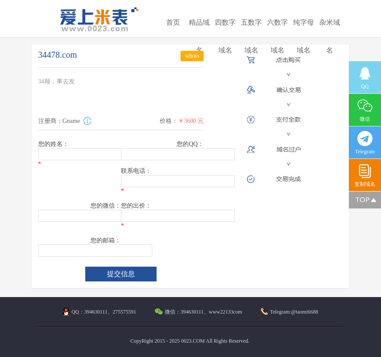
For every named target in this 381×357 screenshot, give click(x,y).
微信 (365, 110)
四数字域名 (225, 36)
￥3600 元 (191, 121)
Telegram (364, 143)
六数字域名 (277, 36)
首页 (173, 22)
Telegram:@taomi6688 (289, 312)
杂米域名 (329, 36)
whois (192, 56)
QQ (365, 77)
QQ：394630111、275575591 (99, 312)
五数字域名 (251, 36)
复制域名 (364, 175)
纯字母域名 (303, 36)
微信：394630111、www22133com (198, 312)
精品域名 (199, 36)
